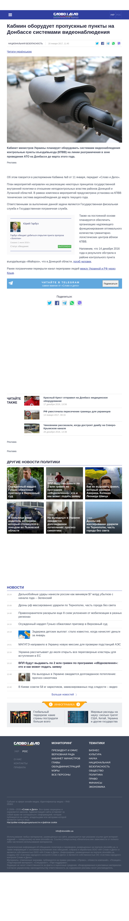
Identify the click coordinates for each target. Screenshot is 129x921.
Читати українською (19, 51)
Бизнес (94, 750)
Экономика (97, 786)
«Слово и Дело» (30, 809)
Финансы (95, 782)
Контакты (21, 763)
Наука (93, 758)
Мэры (56, 770)
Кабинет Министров (66, 758)
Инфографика (64, 704)
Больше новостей (64, 694)
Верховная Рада (63, 754)
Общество (96, 770)
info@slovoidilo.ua (64, 831)
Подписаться (110, 283)
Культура (95, 754)
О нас (18, 759)
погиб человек (82, 261)
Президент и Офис (65, 750)
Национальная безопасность (25, 43)
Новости (15, 587)
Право (93, 778)
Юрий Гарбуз (31, 223)
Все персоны (61, 774)
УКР (112, 15)
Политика (96, 774)
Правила (20, 767)
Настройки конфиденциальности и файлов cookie (32, 822)
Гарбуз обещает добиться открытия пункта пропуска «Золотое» (37, 237)
